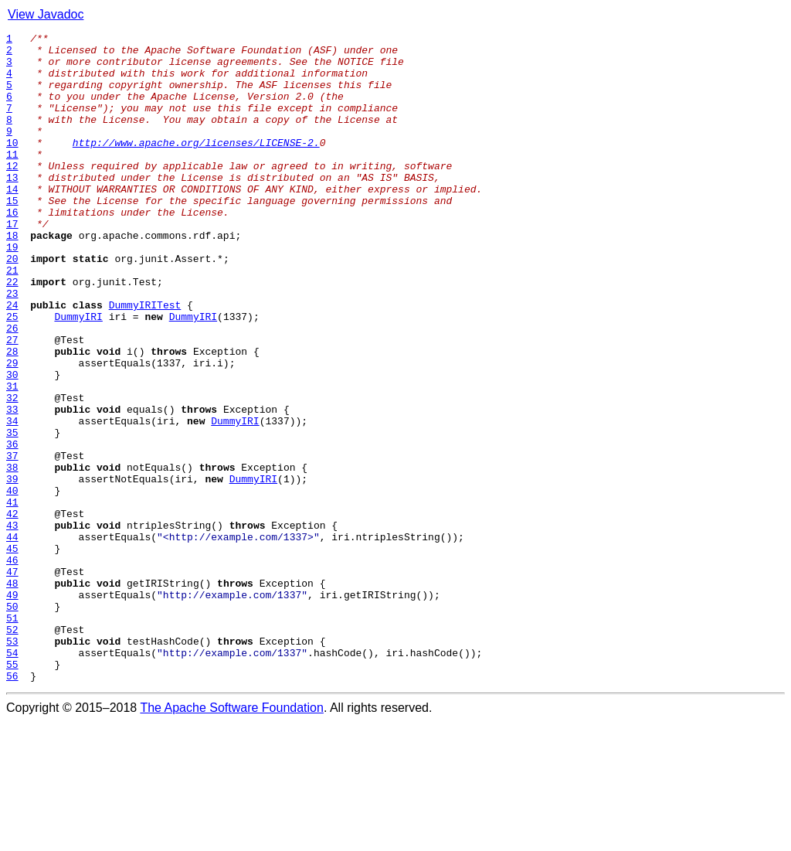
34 (12, 499)
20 (12, 304)
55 (12, 791)
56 (12, 805)
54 (12, 778)
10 (12, 165)
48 (12, 694)
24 (12, 360)
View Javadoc (45, 14)
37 (12, 541)
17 (12, 263)
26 (12, 388)
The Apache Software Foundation (232, 837)
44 (12, 638)
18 (12, 277)
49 (12, 708)
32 (12, 471)
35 (12, 513)
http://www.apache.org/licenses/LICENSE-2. (196, 165)
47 (12, 680)
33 (12, 485)
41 (12, 597)
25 (12, 374)
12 (12, 193)
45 (12, 652)
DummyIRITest (145, 360)
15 (12, 235)
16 (12, 249)
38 (12, 555)
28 (12, 416)
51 (12, 736)
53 (12, 764)
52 (12, 750)
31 (12, 458)
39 (12, 569)
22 (12, 332)
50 (12, 722)
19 (12, 291)
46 (12, 666)
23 (12, 346)
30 (12, 444)
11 (12, 179)
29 (12, 430)
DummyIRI (78, 374)
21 (12, 318)
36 (12, 527)
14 (12, 221)
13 (12, 207)
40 (12, 583)
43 (12, 624)
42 (12, 611)
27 (12, 402)
